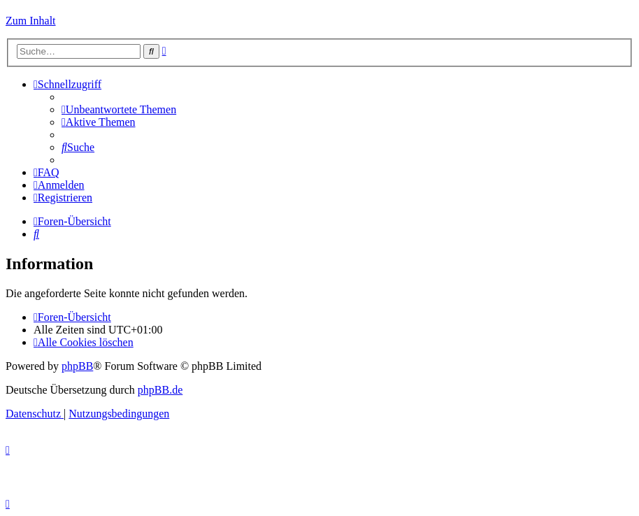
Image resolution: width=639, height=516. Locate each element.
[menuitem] (119, 109)
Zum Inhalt (31, 21)
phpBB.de (160, 390)
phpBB (77, 366)
